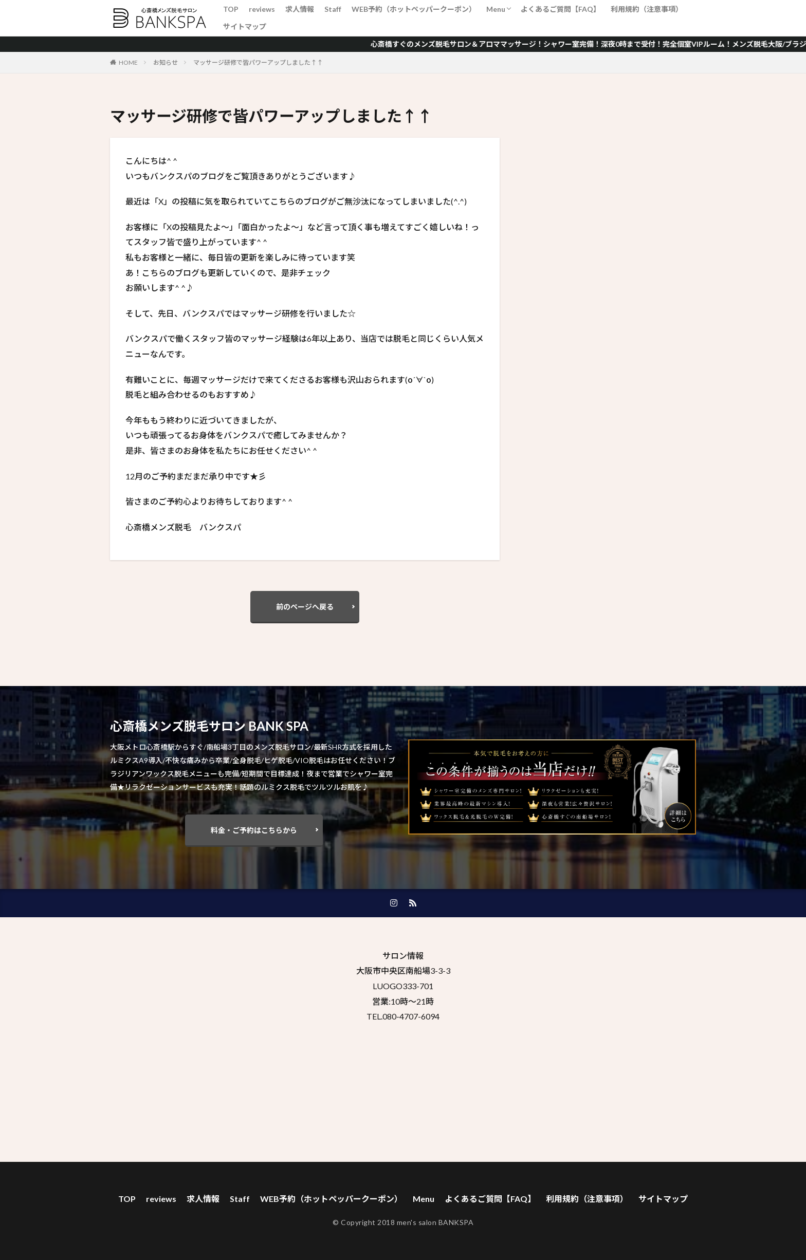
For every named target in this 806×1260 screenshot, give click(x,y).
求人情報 (299, 9)
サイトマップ (244, 26)
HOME (128, 62)
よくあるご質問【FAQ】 (560, 9)
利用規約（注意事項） (647, 9)
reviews (262, 9)
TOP (231, 9)
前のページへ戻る (305, 606)
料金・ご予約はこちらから (254, 830)
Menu (495, 9)
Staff (332, 9)
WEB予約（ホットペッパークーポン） (414, 9)
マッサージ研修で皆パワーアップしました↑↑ (258, 62)
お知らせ (165, 62)
